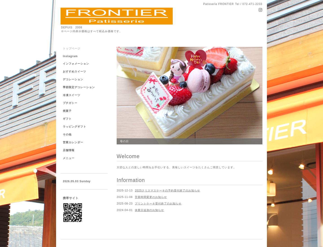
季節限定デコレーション (79, 87)
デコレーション (73, 79)
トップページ (71, 48)
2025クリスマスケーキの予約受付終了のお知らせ (167, 190)
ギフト (67, 118)
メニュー (68, 158)
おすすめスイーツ (74, 71)
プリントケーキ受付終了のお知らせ (158, 203)
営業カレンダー (73, 142)
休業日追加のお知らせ (149, 210)
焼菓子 (67, 110)
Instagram (70, 56)
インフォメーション (76, 63)
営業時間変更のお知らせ (151, 197)
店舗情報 (68, 150)
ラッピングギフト (74, 126)
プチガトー (70, 103)
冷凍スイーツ (71, 95)
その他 (67, 134)
